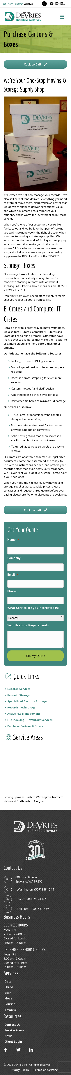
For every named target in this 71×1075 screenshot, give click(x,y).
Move (8, 998)
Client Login (13, 1041)
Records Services (19, 689)
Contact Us (12, 1024)
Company (14, 558)
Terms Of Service (45, 1069)
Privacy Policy (19, 1069)
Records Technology (21, 707)
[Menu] (61, 16)
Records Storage (18, 695)
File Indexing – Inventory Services (30, 720)
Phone (12, 591)
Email (12, 574)
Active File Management (23, 713)
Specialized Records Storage (27, 701)
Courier (9, 1004)
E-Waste (10, 1010)
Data (7, 981)
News (8, 1036)
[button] (35, 64)
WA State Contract (18, 4)
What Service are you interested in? (33, 608)
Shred (8, 987)
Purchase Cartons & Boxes (25, 726)
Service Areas (14, 1030)
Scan (7, 993)
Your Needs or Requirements (28, 625)
